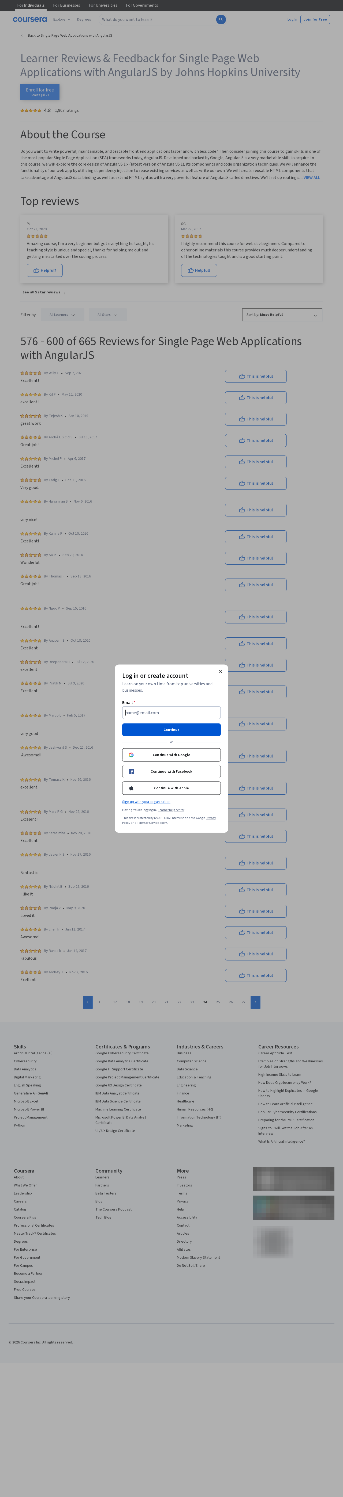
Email (128, 702)
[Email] (171, 712)
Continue (171, 729)
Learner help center (171, 809)
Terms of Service (148, 822)
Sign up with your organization (146, 801)
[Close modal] (220, 671)
